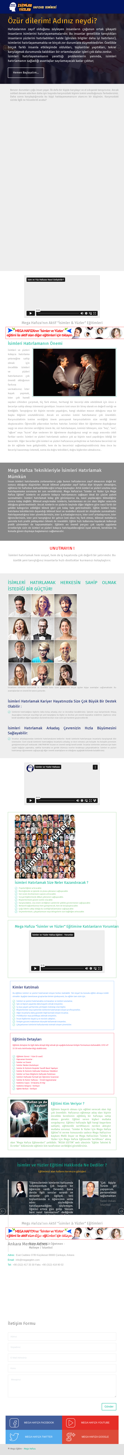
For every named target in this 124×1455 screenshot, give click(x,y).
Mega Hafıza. (30, 1448)
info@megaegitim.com (28, 1260)
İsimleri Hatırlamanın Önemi (35, 343)
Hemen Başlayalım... (26, 72)
